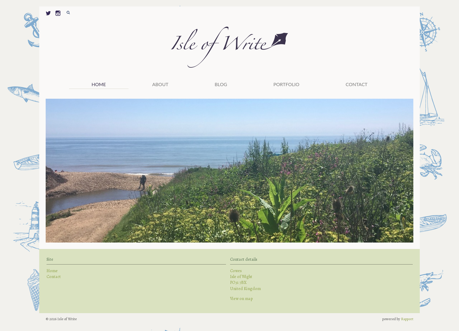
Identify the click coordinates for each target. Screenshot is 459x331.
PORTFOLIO (286, 84)
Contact (357, 84)
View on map (241, 298)
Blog (221, 84)
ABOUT (160, 84)
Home (99, 84)
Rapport (407, 318)
